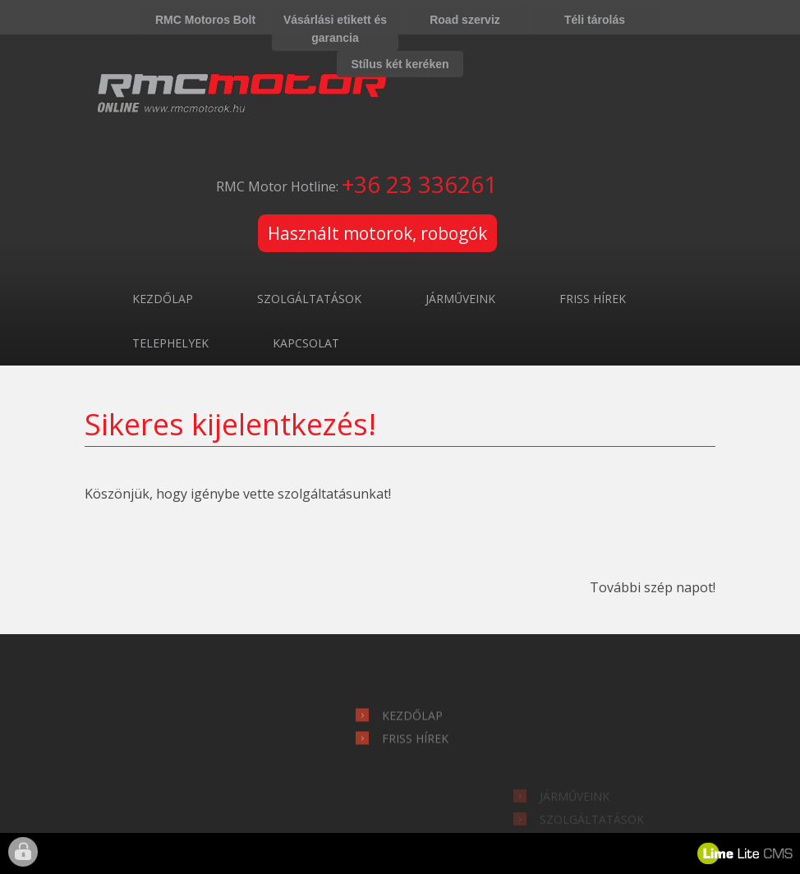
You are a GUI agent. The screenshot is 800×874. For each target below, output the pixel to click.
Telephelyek (170, 343)
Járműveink (460, 298)
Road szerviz (465, 19)
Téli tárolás (594, 19)
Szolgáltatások (309, 298)
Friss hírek (592, 298)
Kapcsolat (306, 343)
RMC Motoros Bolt (205, 19)
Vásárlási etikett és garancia (335, 28)
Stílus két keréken (399, 64)
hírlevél (190, 669)
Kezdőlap (162, 298)
